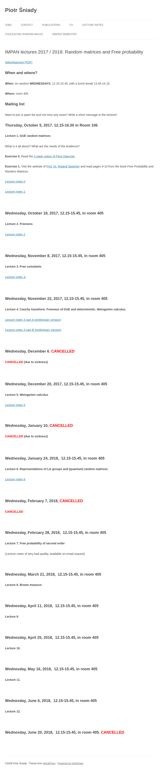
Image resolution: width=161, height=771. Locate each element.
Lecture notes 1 (15, 191)
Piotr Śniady (21, 10)
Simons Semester (64, 34)
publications (51, 25)
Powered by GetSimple (70, 763)
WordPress (49, 763)
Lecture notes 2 (15, 234)
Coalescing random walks (24, 34)
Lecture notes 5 (15, 405)
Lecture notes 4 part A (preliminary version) (33, 319)
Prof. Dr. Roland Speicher (63, 166)
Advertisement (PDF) (18, 62)
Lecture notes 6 (15, 479)
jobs (8, 25)
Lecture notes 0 (15, 181)
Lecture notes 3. (15, 277)
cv (71, 25)
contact (27, 25)
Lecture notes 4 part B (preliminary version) (33, 330)
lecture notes (92, 25)
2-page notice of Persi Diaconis (54, 156)
